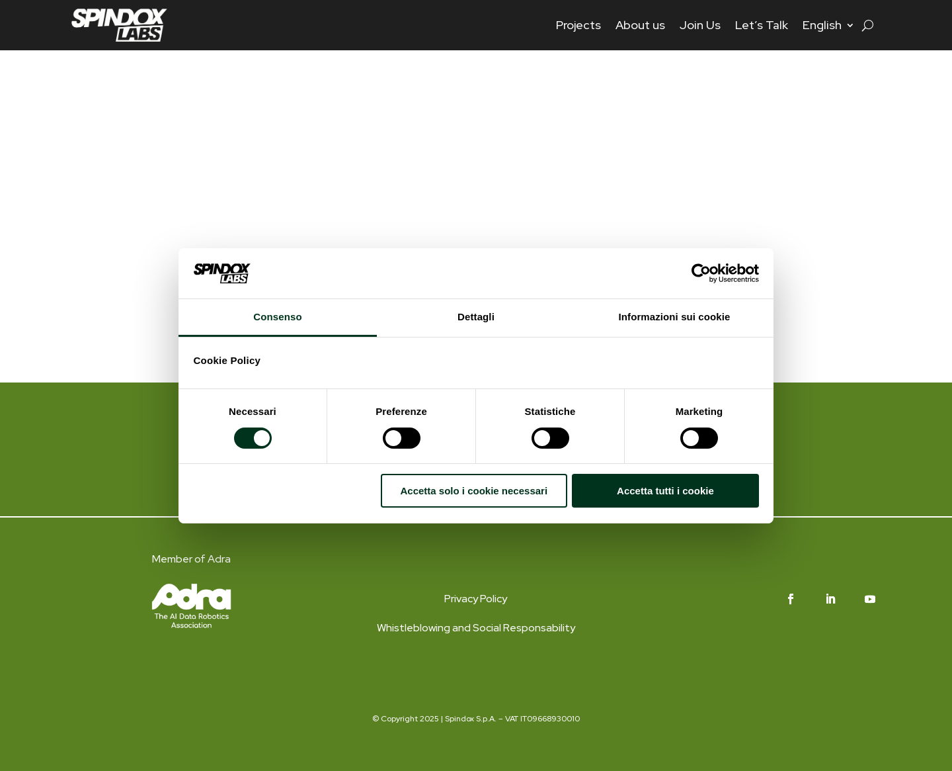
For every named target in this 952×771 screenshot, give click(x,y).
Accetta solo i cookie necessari (473, 490)
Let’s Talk (761, 24)
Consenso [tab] (277, 316)
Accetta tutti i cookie (665, 490)
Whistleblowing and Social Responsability (476, 628)
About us (640, 24)
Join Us (700, 24)
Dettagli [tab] (476, 316)
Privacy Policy (475, 599)
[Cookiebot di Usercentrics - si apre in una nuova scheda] (701, 273)
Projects (578, 24)
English (822, 24)
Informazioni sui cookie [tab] (675, 316)
